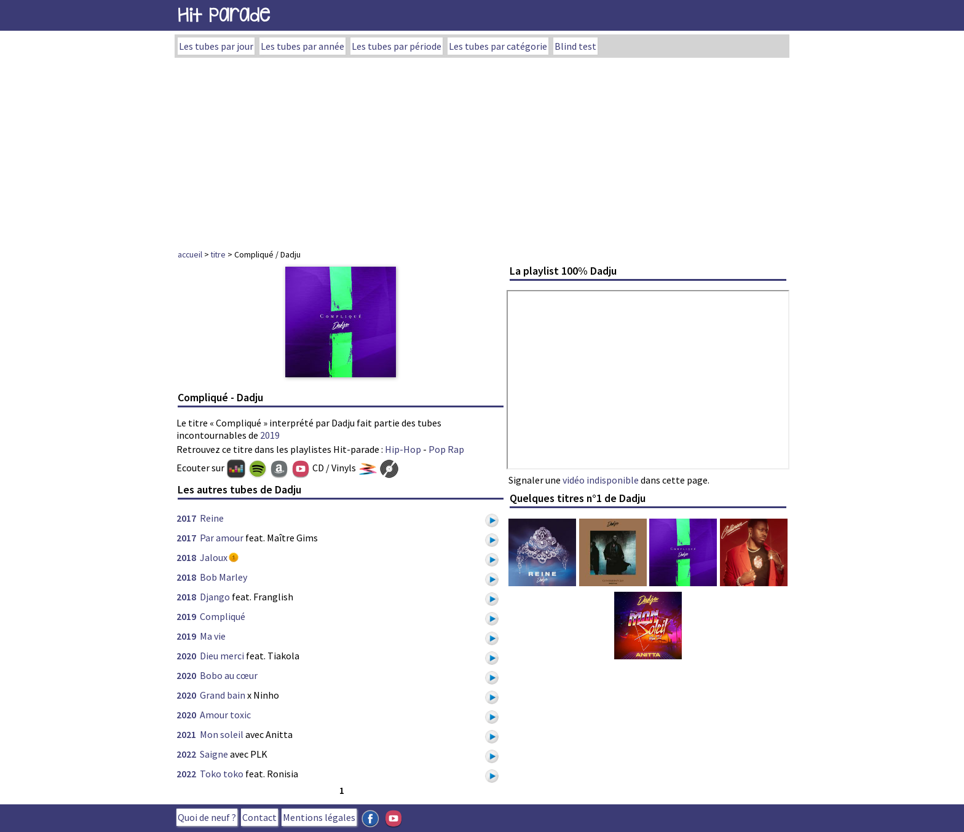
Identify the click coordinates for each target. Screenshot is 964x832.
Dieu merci (222, 656)
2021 (186, 734)
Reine (212, 518)
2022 (186, 754)
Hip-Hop (403, 449)
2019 (270, 435)
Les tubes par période (396, 46)
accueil (190, 254)
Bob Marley (223, 577)
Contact (259, 817)
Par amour (221, 538)
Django (215, 597)
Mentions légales (319, 817)
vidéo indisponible (601, 480)
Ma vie (213, 636)
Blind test (575, 46)
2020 (186, 656)
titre (218, 254)
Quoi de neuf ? (207, 817)
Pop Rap (446, 449)
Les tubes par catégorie (498, 46)
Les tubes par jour (216, 46)
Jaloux (213, 557)
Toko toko (221, 773)
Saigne (214, 754)
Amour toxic (225, 714)
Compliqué (222, 616)
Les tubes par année (302, 46)
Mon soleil (221, 734)
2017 (186, 518)
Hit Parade (224, 15)
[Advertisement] (482, 150)
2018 (186, 557)
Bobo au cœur (229, 675)
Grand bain (222, 695)
